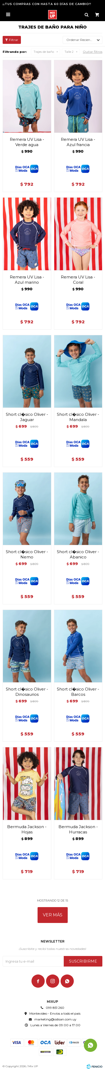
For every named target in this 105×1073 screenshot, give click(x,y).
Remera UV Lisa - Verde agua (27, 142)
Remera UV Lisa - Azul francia (78, 142)
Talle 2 (69, 52)
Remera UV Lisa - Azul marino (27, 279)
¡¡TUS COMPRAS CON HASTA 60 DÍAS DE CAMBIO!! (47, 4)
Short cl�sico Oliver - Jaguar (27, 417)
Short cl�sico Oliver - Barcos (78, 692)
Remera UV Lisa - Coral (78, 279)
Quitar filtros (92, 52)
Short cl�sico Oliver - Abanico (78, 554)
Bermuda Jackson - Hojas (27, 829)
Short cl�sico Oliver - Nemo (27, 554)
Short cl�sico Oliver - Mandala (78, 417)
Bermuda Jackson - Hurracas (78, 829)
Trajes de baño (44, 52)
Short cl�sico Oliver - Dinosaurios (27, 692)
